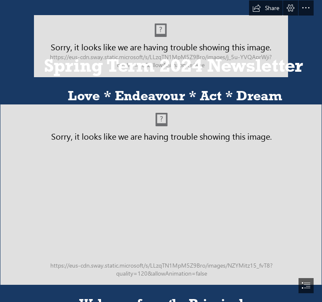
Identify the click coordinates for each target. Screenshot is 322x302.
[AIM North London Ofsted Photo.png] (161, 194)
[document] (161, 151)
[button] (266, 8)
